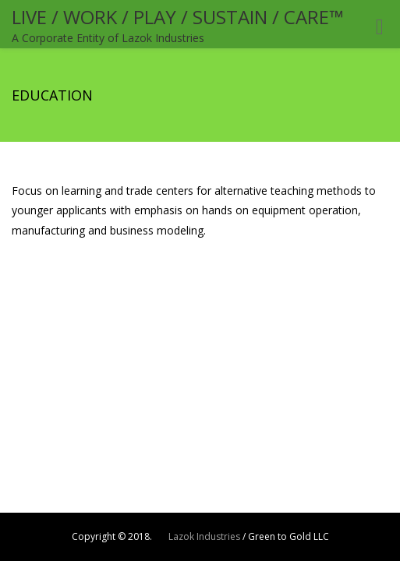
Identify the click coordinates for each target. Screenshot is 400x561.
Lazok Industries (204, 536)
